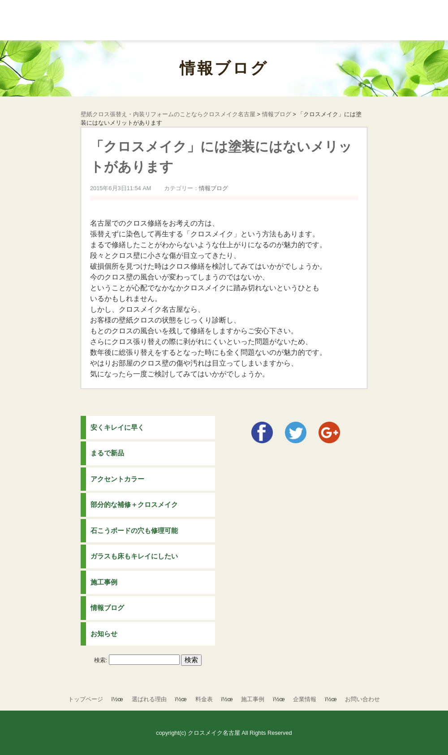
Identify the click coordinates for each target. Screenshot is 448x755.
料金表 (204, 699)
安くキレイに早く (117, 427)
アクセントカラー (117, 479)
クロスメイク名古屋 (214, 732)
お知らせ (103, 633)
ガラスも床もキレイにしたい (134, 556)
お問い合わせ (362, 699)
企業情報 (304, 699)
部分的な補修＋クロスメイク (134, 504)
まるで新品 (107, 453)
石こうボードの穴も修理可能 (134, 530)
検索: (101, 660)
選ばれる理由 (149, 699)
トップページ (85, 699)
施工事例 (103, 582)
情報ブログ (224, 68)
